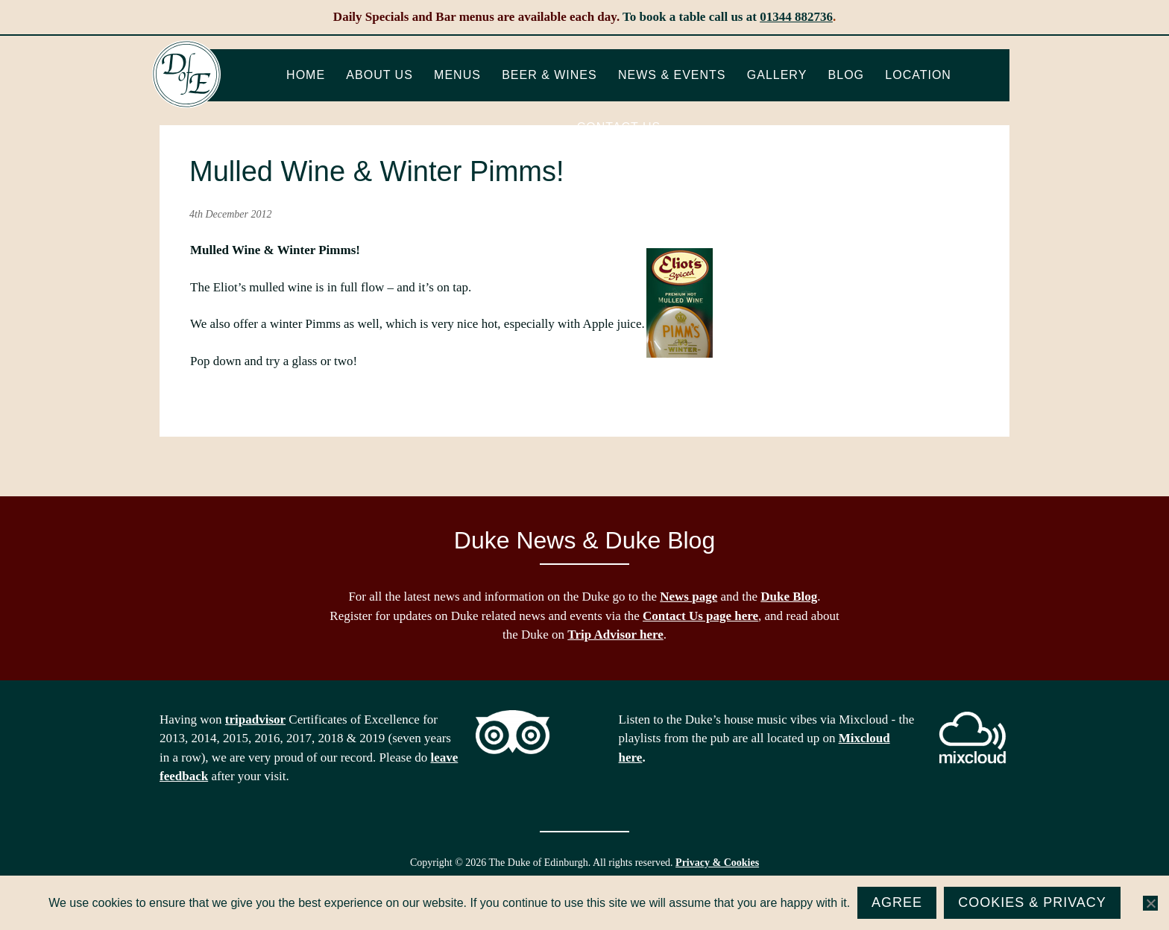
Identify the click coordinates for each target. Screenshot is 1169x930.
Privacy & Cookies (717, 862)
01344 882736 (796, 17)
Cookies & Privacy (1032, 902)
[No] (1150, 903)
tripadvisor (255, 719)
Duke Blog (788, 596)
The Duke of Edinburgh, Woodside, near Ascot (186, 74)
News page (688, 596)
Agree (897, 902)
